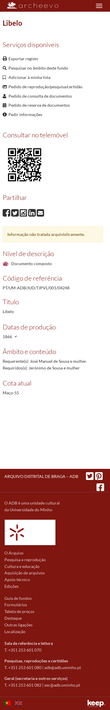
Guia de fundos (18, 598)
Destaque (13, 618)
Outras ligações (18, 624)
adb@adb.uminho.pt (62, 667)
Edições (11, 586)
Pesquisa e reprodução (25, 559)
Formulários (15, 604)
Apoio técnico (17, 579)
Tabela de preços (19, 611)
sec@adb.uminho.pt (62, 685)
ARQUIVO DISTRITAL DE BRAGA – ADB (41, 476)
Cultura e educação (22, 566)
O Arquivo (13, 552)
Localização (15, 631)
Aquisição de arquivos (24, 572)
